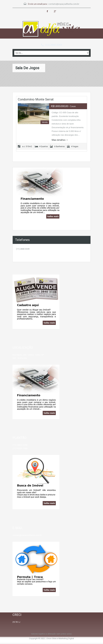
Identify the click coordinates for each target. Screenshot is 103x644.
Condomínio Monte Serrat (36, 99)
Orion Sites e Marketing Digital (60, 638)
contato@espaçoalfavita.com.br (63, 3)
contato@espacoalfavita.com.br (27, 535)
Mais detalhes (60, 140)
